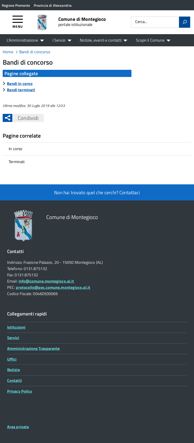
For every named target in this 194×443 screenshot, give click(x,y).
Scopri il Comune (150, 40)
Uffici (12, 359)
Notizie (13, 370)
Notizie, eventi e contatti (100, 40)
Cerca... (141, 22)
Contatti (14, 380)
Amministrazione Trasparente (33, 348)
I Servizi (59, 40)
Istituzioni (16, 327)
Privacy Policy (19, 391)
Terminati (17, 162)
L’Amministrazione (22, 40)
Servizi (13, 338)
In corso (15, 149)
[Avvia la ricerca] (184, 22)
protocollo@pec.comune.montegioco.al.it (53, 287)
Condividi (25, 118)
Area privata (18, 427)
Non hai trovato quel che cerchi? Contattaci (97, 192)
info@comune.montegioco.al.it (46, 281)
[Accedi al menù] (18, 22)
